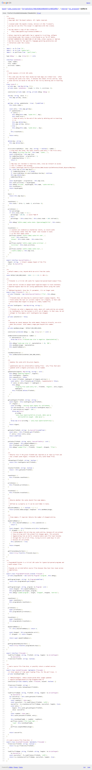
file (38, 13)
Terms (21, 767)
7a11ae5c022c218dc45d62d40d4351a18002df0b (40, 9)
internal (64, 9)
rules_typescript (14, 9)
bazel (4, 9)
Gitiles (11, 767)
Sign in (88, 3)
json (88, 767)
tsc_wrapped (74, 9)
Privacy (16, 767)
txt (84, 767)
